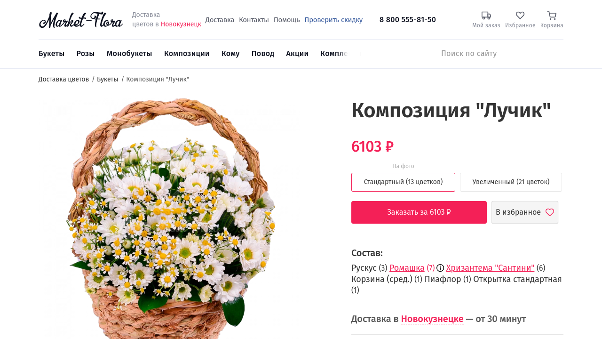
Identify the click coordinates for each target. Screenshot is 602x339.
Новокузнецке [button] (432, 318)
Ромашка (407, 268)
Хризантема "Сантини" (490, 268)
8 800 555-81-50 (408, 19)
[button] (318, 115)
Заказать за (426, 212)
